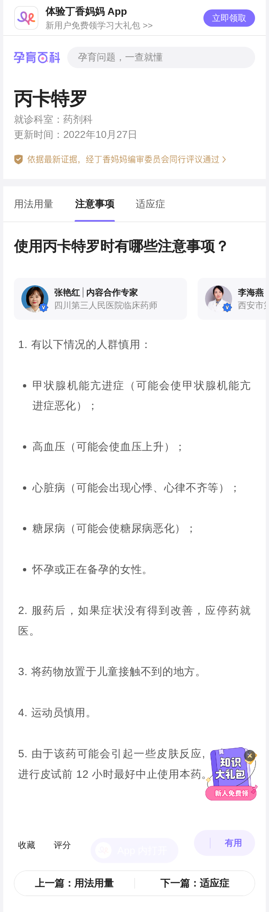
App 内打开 (142, 832)
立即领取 (229, 18)
